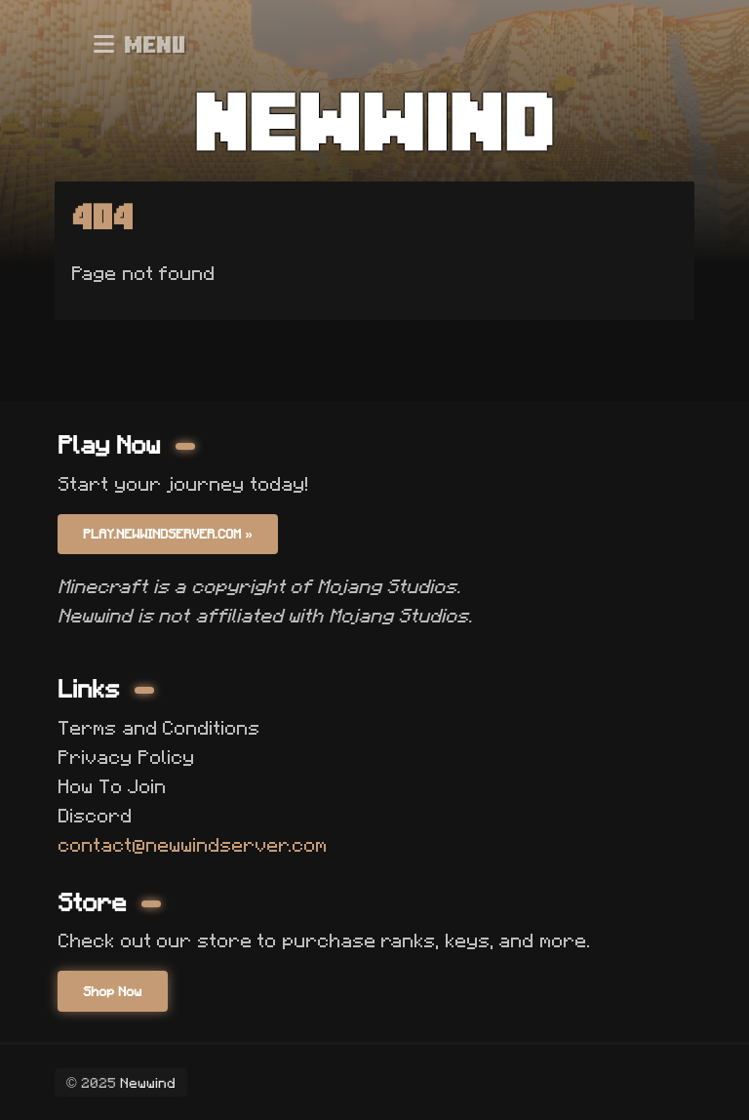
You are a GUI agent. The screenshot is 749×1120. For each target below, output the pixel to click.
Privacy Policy (126, 757)
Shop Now (112, 991)
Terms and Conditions (158, 728)
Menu (139, 44)
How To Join (112, 786)
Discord (95, 815)
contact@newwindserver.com (192, 845)
